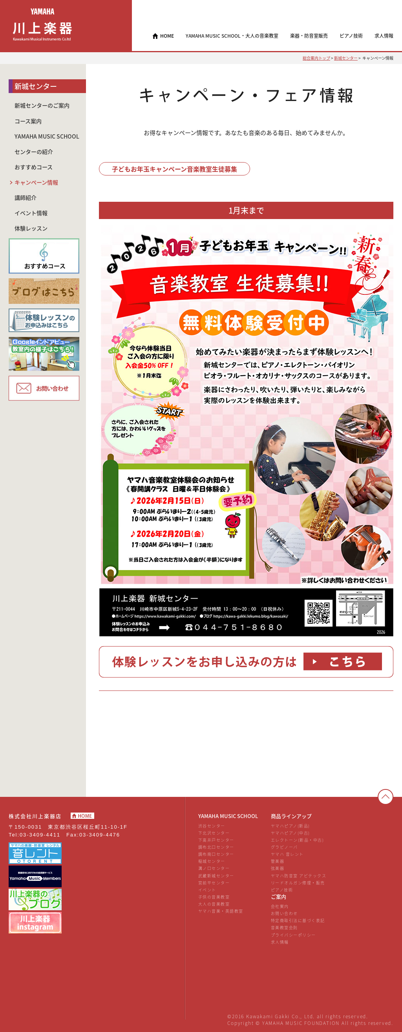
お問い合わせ (284, 913)
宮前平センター (214, 883)
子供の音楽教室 (214, 897)
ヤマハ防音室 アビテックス (298, 876)
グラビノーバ (284, 847)
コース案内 (28, 121)
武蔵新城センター (216, 876)
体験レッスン (31, 228)
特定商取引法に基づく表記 (298, 920)
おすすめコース (34, 167)
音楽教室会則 (284, 927)
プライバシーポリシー (293, 935)
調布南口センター (216, 854)
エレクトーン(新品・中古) (297, 840)
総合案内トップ (316, 58)
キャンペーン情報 (36, 182)
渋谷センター (211, 826)
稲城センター (211, 861)
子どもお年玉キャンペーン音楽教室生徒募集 (174, 169)
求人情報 (280, 942)
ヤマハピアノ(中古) (290, 833)
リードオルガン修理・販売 (298, 883)
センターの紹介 (34, 152)
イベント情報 (31, 213)
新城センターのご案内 (42, 105)
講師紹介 (26, 198)
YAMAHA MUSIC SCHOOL (47, 136)
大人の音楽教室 (214, 904)
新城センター (346, 58)
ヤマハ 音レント (287, 854)
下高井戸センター (216, 840)
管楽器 (278, 861)
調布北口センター (216, 847)
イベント (207, 890)
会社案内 (280, 906)
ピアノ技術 (282, 890)
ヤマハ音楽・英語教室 (220, 911)
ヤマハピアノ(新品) (290, 826)
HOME (167, 35)
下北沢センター (214, 833)
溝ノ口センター (214, 868)
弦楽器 (278, 868)
